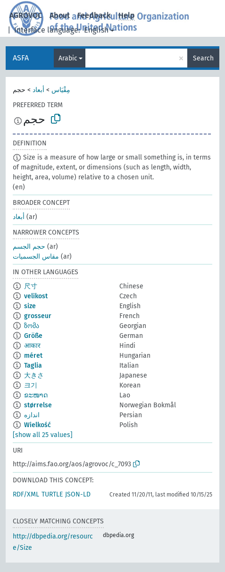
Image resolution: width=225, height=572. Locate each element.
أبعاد (38, 90)
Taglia (33, 366)
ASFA (21, 57)
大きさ (34, 375)
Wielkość (37, 425)
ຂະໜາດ (36, 395)
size (30, 306)
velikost (36, 296)
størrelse (38, 405)
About (60, 15)
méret (33, 356)
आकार (32, 346)
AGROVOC (25, 15)
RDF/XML (26, 494)
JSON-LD (78, 494)
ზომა (31, 326)
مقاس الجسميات (36, 256)
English (96, 29)
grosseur (37, 316)
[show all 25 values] (43, 435)
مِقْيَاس (60, 90)
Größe (33, 336)
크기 (30, 385)
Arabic (67, 58)
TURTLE (52, 494)
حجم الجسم (29, 247)
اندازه (32, 415)
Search (203, 58)
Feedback (94, 15)
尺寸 (30, 286)
